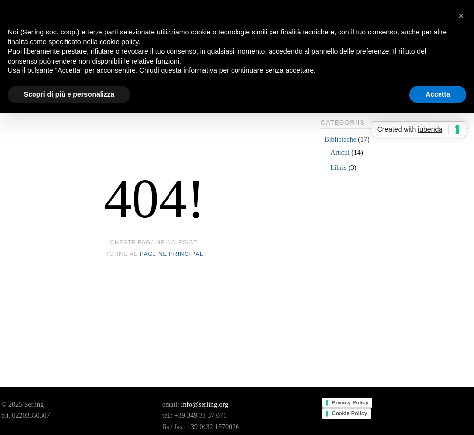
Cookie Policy (349, 413)
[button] (461, 16)
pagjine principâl (171, 254)
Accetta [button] (437, 94)
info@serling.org (204, 404)
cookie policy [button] (119, 42)
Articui (340, 152)
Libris (338, 167)
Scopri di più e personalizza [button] (69, 94)
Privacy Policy (350, 402)
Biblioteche (340, 139)
